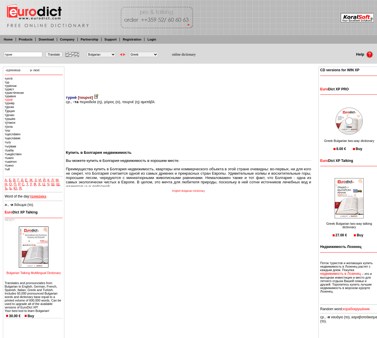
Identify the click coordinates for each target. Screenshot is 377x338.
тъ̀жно (9, 165)
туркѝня (10, 96)
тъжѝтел (11, 161)
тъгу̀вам (10, 146)
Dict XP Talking (21, 212)
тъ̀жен (9, 158)
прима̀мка (38, 196)
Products (26, 39)
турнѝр (9, 103)
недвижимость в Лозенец (340, 274)
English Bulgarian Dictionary (188, 190)
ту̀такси (10, 122)
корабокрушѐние (356, 309)
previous (14, 70)
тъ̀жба (9, 150)
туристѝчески (14, 92)
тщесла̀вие (13, 138)
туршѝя (10, 118)
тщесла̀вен (12, 134)
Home (8, 39)
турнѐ (9, 99)
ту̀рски (9, 107)
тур (7, 82)
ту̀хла (8, 126)
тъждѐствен (13, 154)
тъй (7, 169)
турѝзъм (11, 85)
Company (67, 39)
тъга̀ (8, 142)
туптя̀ (8, 78)
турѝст (9, 89)
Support (110, 39)
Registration (132, 39)
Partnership (89, 39)
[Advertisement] (188, 76)
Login (151, 39)
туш (7, 130)
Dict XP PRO (334, 89)
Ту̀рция (10, 111)
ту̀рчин (9, 115)
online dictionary (184, 54)
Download (46, 39)
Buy (31, 316)
